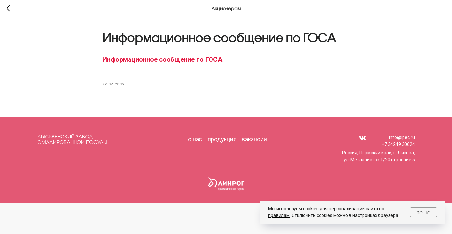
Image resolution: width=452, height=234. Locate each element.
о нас (195, 139)
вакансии (254, 139)
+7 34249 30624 (398, 144)
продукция (222, 139)
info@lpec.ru (402, 137)
